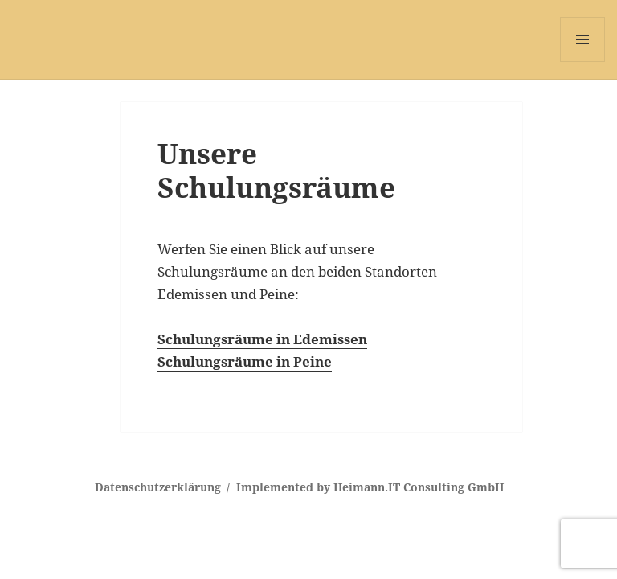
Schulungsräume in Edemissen (262, 339)
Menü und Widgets (583, 61)
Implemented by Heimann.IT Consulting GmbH (370, 487)
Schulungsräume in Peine (244, 361)
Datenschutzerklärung (158, 487)
